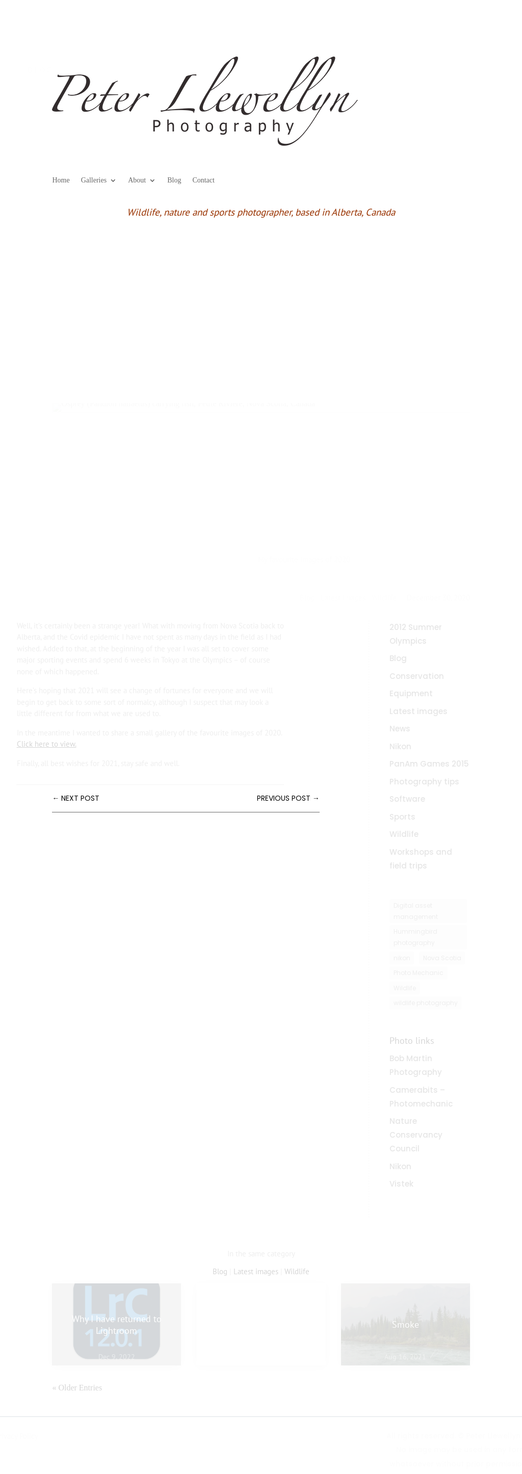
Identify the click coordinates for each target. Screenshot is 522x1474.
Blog (174, 180)
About (137, 180)
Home (60, 180)
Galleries (94, 180)
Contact (203, 180)
